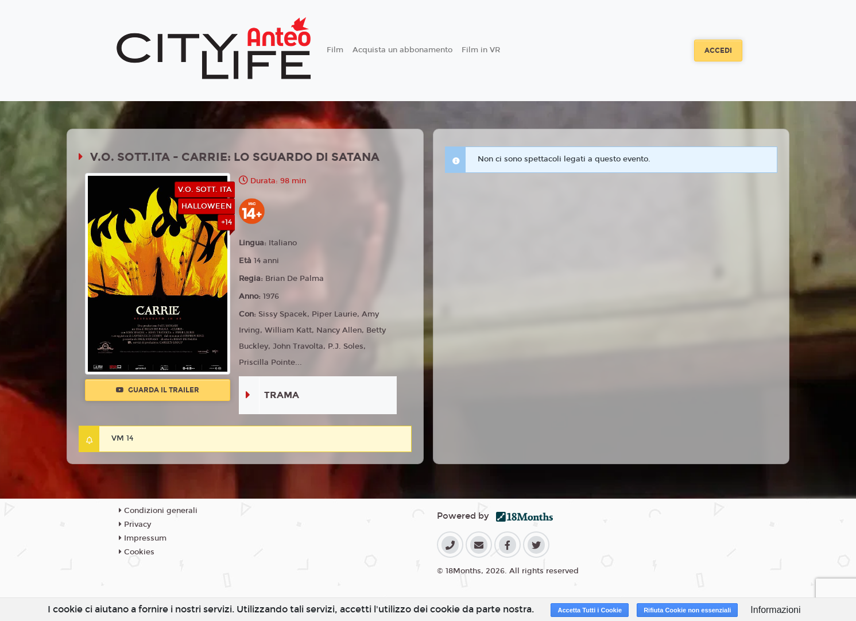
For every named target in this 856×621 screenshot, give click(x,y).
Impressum (142, 538)
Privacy (135, 524)
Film (335, 50)
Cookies (136, 552)
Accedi (718, 51)
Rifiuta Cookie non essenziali (687, 610)
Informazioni (775, 610)
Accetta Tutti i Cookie (589, 610)
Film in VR (481, 50)
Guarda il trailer (157, 390)
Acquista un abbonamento (402, 50)
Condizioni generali (158, 510)
